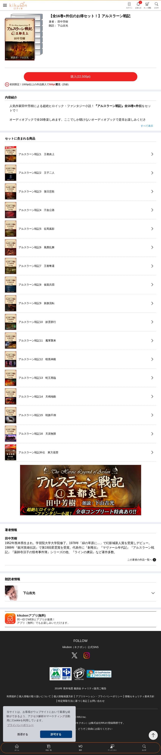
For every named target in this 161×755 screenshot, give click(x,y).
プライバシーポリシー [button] (20, 725)
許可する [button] (56, 734)
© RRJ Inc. (80, 717)
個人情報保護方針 (63, 696)
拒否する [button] (22, 734)
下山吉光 (63, 25)
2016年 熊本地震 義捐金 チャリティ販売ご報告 (80, 688)
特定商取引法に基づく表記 (72, 701)
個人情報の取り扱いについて (35, 696)
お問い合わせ (97, 701)
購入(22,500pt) (80, 76)
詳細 (65, 84)
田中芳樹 (63, 21)
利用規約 (11, 696)
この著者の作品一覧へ (141, 559)
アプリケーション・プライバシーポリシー (99, 696)
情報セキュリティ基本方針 (139, 696)
